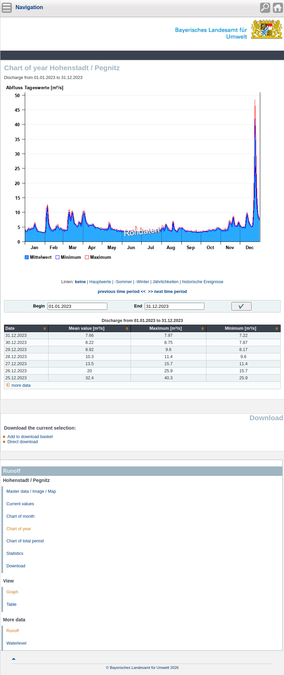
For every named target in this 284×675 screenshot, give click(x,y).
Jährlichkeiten (165, 281)
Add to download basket (30, 436)
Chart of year (18, 528)
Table (11, 604)
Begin (39, 306)
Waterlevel (16, 643)
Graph (12, 592)
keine (80, 281)
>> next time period (167, 291)
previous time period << (122, 291)
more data (21, 385)
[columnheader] (26, 328)
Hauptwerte (100, 281)
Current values (20, 504)
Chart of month (20, 516)
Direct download (22, 441)
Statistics (14, 553)
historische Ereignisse (203, 281)
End (138, 306)
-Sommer (123, 281)
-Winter (142, 281)
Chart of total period (25, 541)
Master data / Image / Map (31, 491)
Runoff (12, 630)
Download (15, 566)
